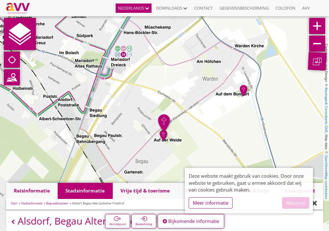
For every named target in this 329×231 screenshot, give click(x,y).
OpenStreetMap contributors (326, 177)
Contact (203, 8)
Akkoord (295, 203)
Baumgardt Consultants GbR (326, 110)
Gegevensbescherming (244, 8)
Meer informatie (210, 203)
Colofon (285, 8)
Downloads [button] (171, 8)
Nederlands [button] (133, 8)
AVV (306, 8)
